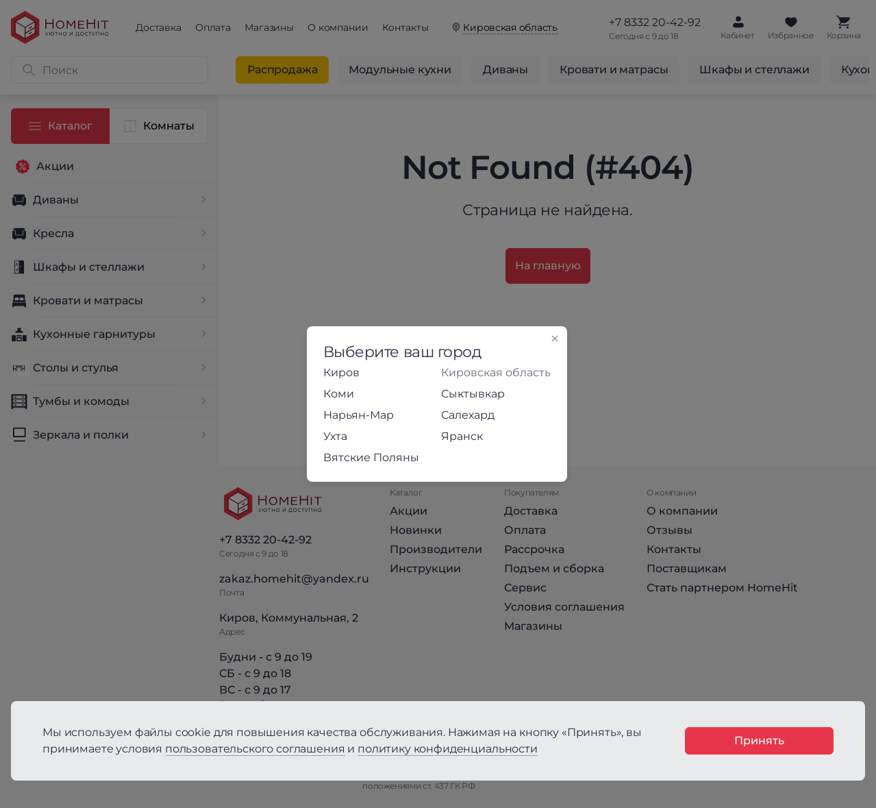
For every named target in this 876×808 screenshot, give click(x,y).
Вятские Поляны (371, 457)
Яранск (462, 436)
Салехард (468, 414)
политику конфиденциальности (448, 748)
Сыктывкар (473, 393)
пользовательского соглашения (255, 748)
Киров (341, 372)
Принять (759, 740)
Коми (338, 393)
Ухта (335, 436)
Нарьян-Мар (358, 414)
